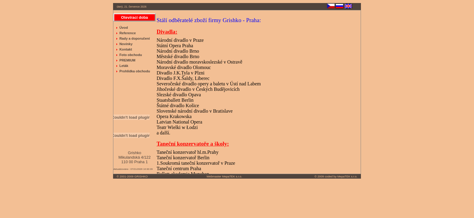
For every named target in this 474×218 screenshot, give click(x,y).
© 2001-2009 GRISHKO (132, 176)
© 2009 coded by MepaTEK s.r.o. (336, 176)
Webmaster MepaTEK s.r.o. (224, 176)
